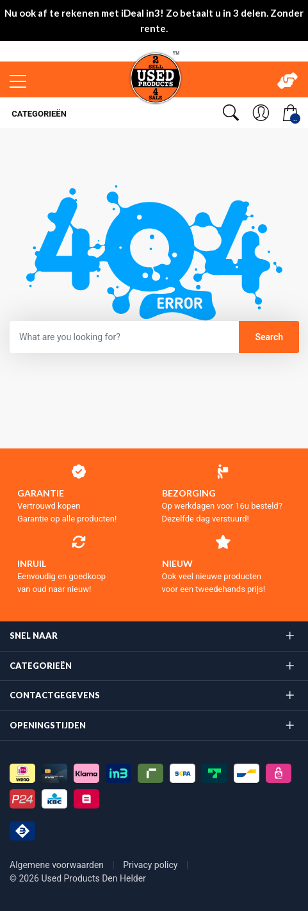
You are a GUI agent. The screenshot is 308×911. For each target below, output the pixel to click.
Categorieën (38, 114)
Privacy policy (151, 865)
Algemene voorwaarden (58, 865)
